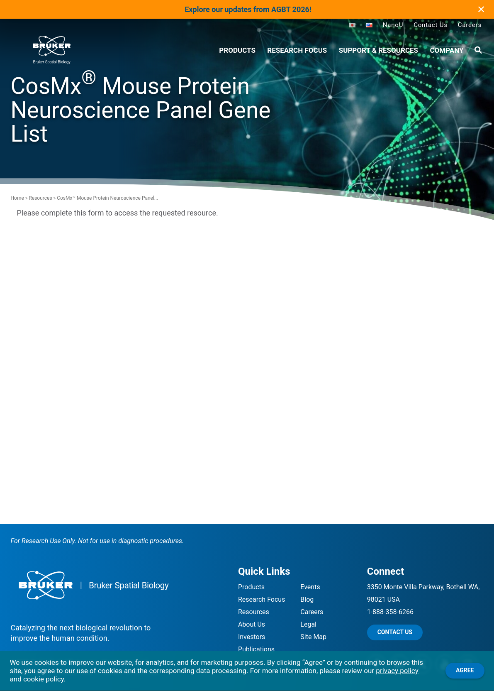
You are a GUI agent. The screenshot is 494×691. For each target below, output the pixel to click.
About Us (251, 624)
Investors (251, 637)
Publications (256, 649)
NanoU (393, 25)
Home (17, 198)
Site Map (313, 637)
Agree (465, 670)
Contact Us (431, 25)
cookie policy (43, 679)
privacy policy (397, 670)
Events (310, 587)
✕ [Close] (481, 9)
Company (446, 50)
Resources (40, 198)
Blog (307, 599)
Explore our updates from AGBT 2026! (248, 9)
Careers (470, 25)
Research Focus (297, 50)
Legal (308, 624)
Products (251, 587)
